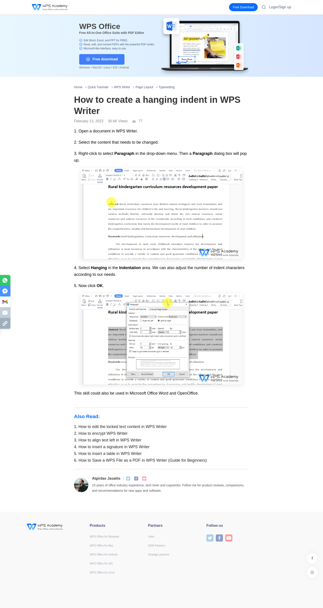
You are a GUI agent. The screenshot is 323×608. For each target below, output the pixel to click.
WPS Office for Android (103, 554)
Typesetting (167, 87)
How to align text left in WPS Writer (107, 440)
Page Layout (144, 87)
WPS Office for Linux (102, 572)
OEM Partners (156, 545)
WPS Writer (122, 87)
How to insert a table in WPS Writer (108, 453)
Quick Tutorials (98, 87)
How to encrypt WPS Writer (101, 433)
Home (78, 87)
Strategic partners (158, 554)
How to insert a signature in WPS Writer (112, 447)
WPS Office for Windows (104, 536)
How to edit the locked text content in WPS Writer (120, 426)
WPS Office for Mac (101, 545)
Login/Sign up (280, 7)
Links (151, 536)
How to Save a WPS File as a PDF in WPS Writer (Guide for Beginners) (140, 460)
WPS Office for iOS (101, 563)
